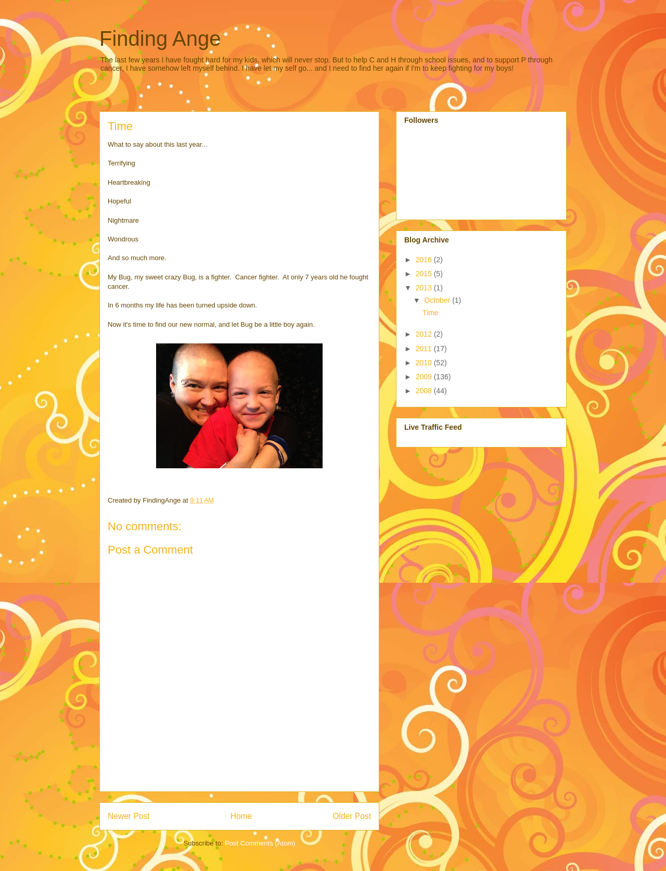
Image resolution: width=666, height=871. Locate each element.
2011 (425, 348)
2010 (425, 362)
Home (241, 816)
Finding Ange (160, 38)
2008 (425, 391)
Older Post (351, 816)
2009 (425, 377)
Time (430, 313)
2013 (425, 288)
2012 (425, 334)
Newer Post (129, 816)
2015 (425, 274)
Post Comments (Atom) (260, 843)
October (438, 300)
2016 (425, 259)
